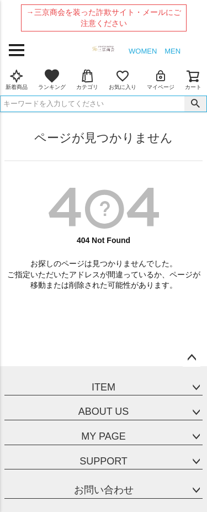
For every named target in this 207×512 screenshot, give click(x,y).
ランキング (52, 79)
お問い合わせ (104, 489)
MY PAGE (103, 436)
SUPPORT (103, 461)
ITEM (103, 387)
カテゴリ (87, 79)
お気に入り (122, 79)
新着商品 (17, 79)
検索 (195, 104)
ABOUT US (103, 411)
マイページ (160, 79)
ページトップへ (191, 358)
